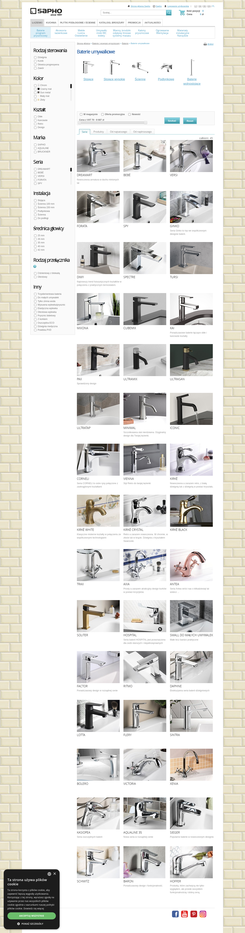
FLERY (127, 735)
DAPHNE (176, 686)
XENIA (174, 784)
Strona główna (83, 43)
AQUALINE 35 (132, 832)
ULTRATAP (83, 428)
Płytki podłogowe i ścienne (78, 22)
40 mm (40, 246)
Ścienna (41, 214)
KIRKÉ (174, 479)
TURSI (174, 277)
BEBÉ (40, 172)
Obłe (39, 116)
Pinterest (193, 914)
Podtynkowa (43, 211)
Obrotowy (42, 277)
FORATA (41, 180)
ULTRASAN (177, 379)
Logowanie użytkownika (178, 6)
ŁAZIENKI (37, 22)
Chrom (42, 85)
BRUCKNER (43, 151)
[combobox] (49, 874)
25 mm (40, 235)
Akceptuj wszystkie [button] (31, 915)
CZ (195, 6)
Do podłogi (42, 218)
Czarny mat (44, 89)
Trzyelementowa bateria (49, 294)
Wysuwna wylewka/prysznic (51, 304)
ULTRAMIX (130, 379)
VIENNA (128, 479)
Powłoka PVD (44, 330)
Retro (40, 124)
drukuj (210, 44)
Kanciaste (42, 120)
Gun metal (43, 92)
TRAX (80, 584)
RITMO (127, 686)
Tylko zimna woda (46, 301)
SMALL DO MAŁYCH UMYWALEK (191, 635)
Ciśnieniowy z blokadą (48, 273)
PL (213, 6)
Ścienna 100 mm (45, 204)
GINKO (174, 226)
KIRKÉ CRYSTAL (133, 530)
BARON (128, 881)
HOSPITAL (130, 635)
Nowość (135, 114)
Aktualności (152, 22)
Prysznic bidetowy (46, 315)
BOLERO (82, 784)
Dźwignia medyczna (47, 326)
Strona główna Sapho (140, 6)
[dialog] (32, 899)
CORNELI (83, 479)
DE (204, 6)
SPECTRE (129, 277)
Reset (190, 121)
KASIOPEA (83, 832)
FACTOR (82, 686)
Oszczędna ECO (45, 323)
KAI (172, 328)
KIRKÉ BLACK (178, 530)
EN (209, 6)
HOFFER (175, 881)
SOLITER (82, 635)
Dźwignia (42, 57)
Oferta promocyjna (114, 114)
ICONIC (175, 428)
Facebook (175, 914)
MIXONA (82, 328)
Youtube (184, 914)
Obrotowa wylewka (46, 312)
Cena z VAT (85, 120)
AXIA (126, 584)
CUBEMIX (129, 328)
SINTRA (175, 735)
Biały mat (43, 96)
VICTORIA (129, 784)
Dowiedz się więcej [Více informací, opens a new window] (33, 908)
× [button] (54, 873)
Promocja (134, 22)
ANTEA (174, 584)
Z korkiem (42, 319)
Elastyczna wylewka (47, 308)
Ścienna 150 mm (45, 207)
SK (200, 6)
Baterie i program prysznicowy (106, 43)
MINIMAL (129, 428)
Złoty (41, 99)
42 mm (40, 250)
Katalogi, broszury (111, 22)
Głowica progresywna (48, 64)
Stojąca (41, 200)
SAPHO (41, 144)
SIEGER (175, 832)
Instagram (203, 914)
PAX (79, 379)
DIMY (80, 277)
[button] (31, 924)
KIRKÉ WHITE (85, 530)
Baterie (125, 43)
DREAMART (43, 169)
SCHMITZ (83, 881)
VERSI (40, 176)
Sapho (159, 6)
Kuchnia (51, 22)
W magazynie (90, 114)
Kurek (40, 61)
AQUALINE (43, 148)
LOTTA (81, 735)
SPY (39, 183)
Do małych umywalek (48, 297)
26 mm (40, 239)
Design (41, 127)
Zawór (40, 68)
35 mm (40, 242)
